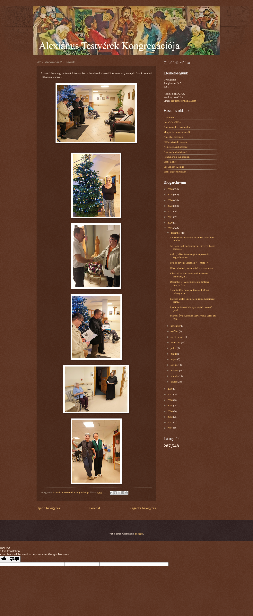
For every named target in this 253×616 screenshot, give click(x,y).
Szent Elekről (170, 161)
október (174, 331)
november (175, 326)
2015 (170, 405)
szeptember (176, 337)
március (174, 370)
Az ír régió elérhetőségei (176, 152)
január (173, 381)
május (173, 359)
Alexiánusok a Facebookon (177, 127)
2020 (170, 222)
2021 (170, 217)
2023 (170, 206)
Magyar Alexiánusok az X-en (178, 132)
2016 (170, 400)
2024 (170, 200)
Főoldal (94, 508)
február (174, 376)
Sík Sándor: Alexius (174, 166)
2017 (170, 394)
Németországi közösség (176, 147)
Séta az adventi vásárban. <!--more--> (189, 262)
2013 (170, 417)
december (175, 233)
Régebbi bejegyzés (142, 508)
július (173, 348)
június (173, 353)
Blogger (139, 533)
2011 (170, 428)
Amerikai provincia (173, 137)
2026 (170, 189)
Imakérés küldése (172, 122)
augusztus (175, 342)
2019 (170, 228)
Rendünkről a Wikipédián (176, 157)
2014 (170, 411)
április (173, 365)
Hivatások (169, 117)
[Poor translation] (14, 559)
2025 (170, 194)
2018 (170, 388)
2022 (170, 211)
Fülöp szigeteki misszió (176, 142)
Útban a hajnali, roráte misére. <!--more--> (191, 268)
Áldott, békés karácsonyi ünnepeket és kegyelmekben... (189, 256)
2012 (170, 422)
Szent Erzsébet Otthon (175, 171)
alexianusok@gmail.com (183, 100)
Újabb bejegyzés (48, 508)
